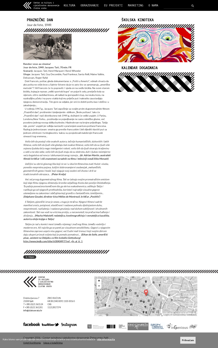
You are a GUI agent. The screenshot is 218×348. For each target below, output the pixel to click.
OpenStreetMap (179, 315)
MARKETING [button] (135, 5)
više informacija (106, 339)
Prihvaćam (188, 340)
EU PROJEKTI (113, 5)
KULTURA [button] (69, 5)
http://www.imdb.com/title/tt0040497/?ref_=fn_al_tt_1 (53, 241)
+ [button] (99, 281)
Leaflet (166, 315)
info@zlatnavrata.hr (32, 310)
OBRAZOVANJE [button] (90, 5)
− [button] (99, 286)
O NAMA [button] (153, 5)
